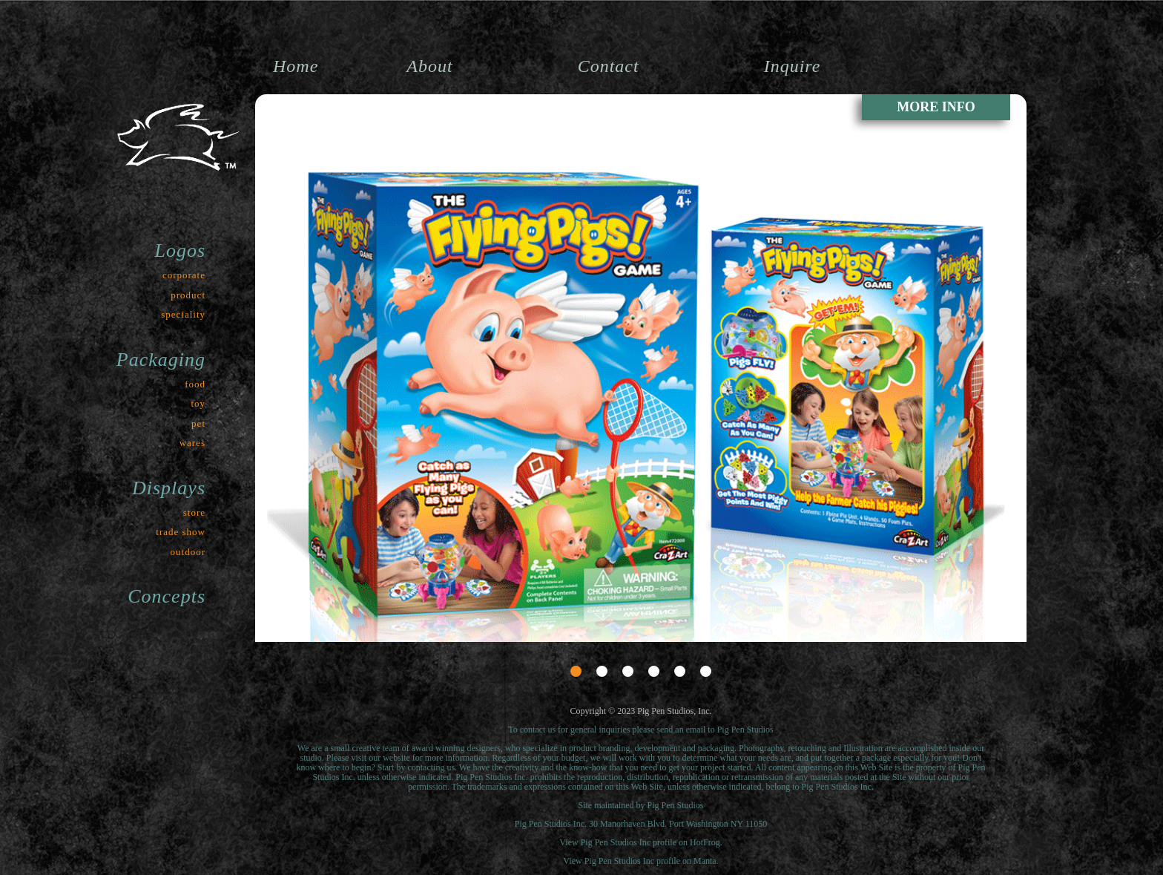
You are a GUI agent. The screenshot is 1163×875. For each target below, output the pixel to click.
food (195, 384)
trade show (180, 531)
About (429, 66)
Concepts (166, 596)
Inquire (792, 66)
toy (198, 403)
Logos (179, 250)
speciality (183, 314)
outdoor (188, 551)
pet (198, 423)
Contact (608, 66)
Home (295, 66)
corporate (183, 275)
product (188, 295)
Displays (168, 488)
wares (192, 442)
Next (1005, 602)
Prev (277, 602)
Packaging (160, 359)
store (194, 512)
